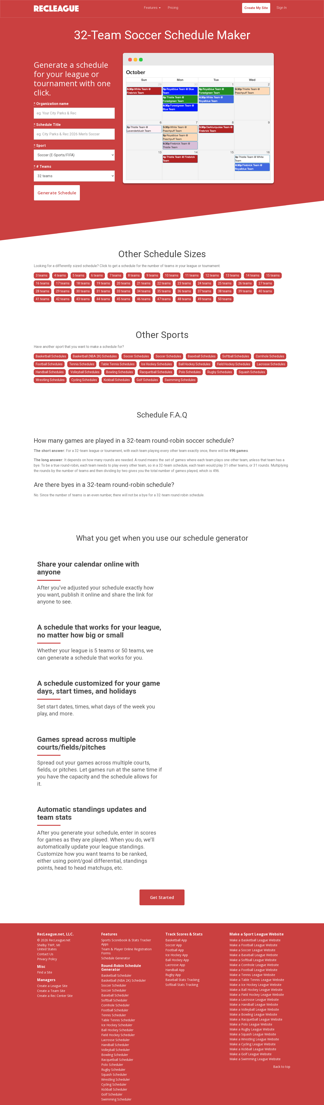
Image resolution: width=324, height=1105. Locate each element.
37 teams (204, 291)
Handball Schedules (50, 372)
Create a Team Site (51, 991)
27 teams (265, 283)
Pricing (173, 8)
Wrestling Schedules (50, 380)
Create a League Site (52, 986)
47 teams (164, 299)
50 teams (225, 299)
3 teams (41, 275)
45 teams (123, 299)
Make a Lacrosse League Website (254, 999)
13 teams (232, 275)
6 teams (97, 275)
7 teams (115, 275)
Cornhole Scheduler (115, 1005)
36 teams (184, 291)
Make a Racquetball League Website (256, 1019)
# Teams (42, 166)
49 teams (204, 299)
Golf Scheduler (111, 1094)
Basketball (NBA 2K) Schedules (95, 356)
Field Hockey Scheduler (118, 1035)
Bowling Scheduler (114, 1055)
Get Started (162, 897)
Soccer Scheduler (113, 985)
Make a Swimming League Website (255, 1059)
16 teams (42, 283)
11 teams (192, 275)
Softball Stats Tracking (181, 984)
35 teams (164, 291)
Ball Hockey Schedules (194, 364)
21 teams (144, 283)
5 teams (78, 275)
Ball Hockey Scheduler (117, 1030)
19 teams (103, 283)
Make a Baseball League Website (254, 955)
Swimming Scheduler (116, 1099)
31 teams (103, 291)
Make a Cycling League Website (253, 1044)
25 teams (225, 283)
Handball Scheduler (115, 1045)
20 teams (123, 283)
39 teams (245, 291)
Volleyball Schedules (84, 372)
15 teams (273, 275)
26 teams (245, 283)
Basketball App (176, 940)
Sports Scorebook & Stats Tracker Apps (126, 942)
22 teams (164, 283)
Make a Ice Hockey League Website (255, 984)
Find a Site (44, 972)
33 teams (123, 291)
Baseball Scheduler (115, 995)
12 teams (212, 275)
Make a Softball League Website (253, 960)
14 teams (252, 275)
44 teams (103, 299)
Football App (174, 950)
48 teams (184, 299)
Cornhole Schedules (270, 356)
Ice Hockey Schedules (156, 364)
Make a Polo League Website (251, 1024)
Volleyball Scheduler (115, 1050)
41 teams (42, 299)
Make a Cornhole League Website (254, 965)
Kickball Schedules (117, 380)
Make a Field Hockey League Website (257, 994)
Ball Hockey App (177, 960)
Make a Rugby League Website (252, 1029)
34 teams (144, 291)
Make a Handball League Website (254, 1004)
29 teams (63, 291)
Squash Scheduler (114, 1074)
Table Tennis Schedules (118, 364)
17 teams (63, 283)
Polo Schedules (190, 372)
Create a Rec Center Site (55, 996)
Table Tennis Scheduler (118, 1020)
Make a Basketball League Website (255, 940)
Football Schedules (49, 364)
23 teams (184, 283)
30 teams (83, 291)
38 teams (225, 291)
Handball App (174, 970)
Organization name (51, 104)
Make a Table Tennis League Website (257, 980)
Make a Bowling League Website (253, 1014)
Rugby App (173, 975)
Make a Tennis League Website (252, 975)
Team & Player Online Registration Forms (126, 951)
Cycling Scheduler (113, 1084)
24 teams (204, 283)
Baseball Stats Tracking (182, 980)
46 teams (144, 299)
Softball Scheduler (114, 1000)
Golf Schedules (147, 380)
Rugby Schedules (219, 372)
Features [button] (152, 8)
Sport (40, 145)
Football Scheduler (114, 1010)
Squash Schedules (252, 372)
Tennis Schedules (81, 364)
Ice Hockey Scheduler (116, 1025)
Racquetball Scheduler (117, 1059)
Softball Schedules (235, 356)
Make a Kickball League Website (253, 1049)
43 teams (83, 299)
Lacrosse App (175, 965)
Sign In (282, 8)
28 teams (42, 291)
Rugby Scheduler (113, 1069)
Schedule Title (47, 125)
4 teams (60, 275)
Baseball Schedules (202, 356)
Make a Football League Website (253, 945)
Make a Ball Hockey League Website (256, 989)
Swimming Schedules (180, 380)
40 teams (265, 291)
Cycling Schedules (84, 380)
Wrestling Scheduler (115, 1079)
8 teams (134, 275)
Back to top (281, 1066)
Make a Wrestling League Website (254, 1039)
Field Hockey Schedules (233, 364)
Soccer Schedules (136, 356)
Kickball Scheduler (114, 1089)
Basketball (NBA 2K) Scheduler (123, 980)
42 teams (63, 299)
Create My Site (256, 8)
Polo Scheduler (112, 1064)
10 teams (171, 275)
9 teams (152, 275)
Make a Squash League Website (253, 1034)
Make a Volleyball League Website (254, 1009)
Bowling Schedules (119, 372)
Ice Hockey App (176, 955)
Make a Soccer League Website (252, 950)
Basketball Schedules (51, 356)
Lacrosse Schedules (271, 364)
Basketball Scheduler (116, 975)
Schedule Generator (115, 958)
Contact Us (45, 954)
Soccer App (173, 945)
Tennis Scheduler (113, 1015)
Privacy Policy (47, 959)
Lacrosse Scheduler (115, 1040)
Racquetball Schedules (156, 372)
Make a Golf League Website (251, 1054)
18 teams (83, 283)
